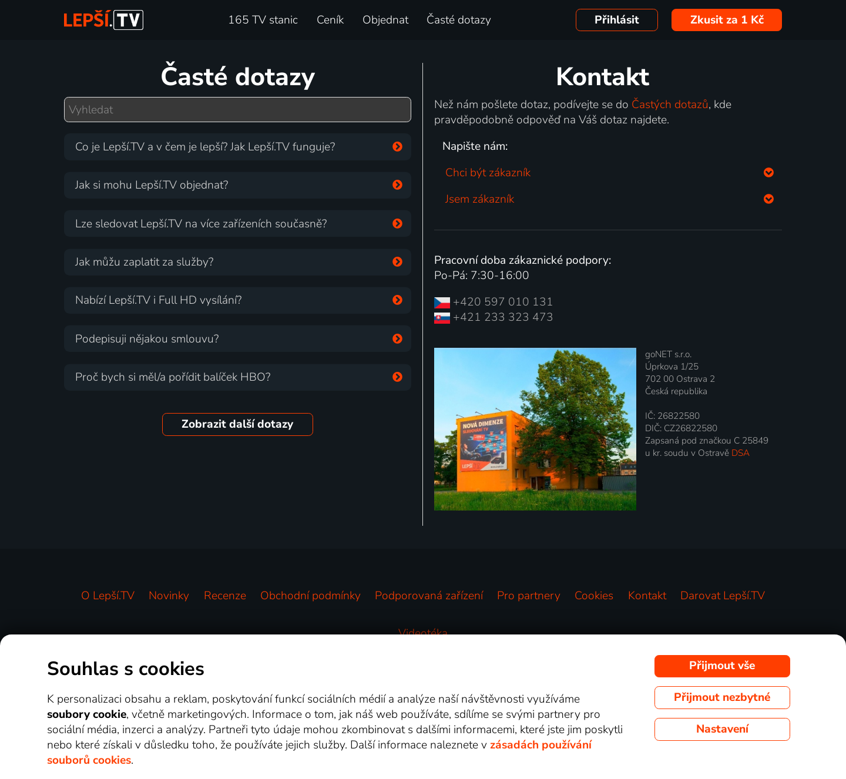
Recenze (225, 595)
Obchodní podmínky (310, 595)
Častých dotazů (670, 104)
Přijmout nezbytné (722, 697)
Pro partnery (528, 595)
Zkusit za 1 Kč (727, 20)
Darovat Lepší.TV (722, 595)
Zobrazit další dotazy (237, 424)
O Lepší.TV (108, 595)
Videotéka (423, 633)
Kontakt (647, 595)
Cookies (594, 595)
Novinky (169, 595)
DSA (740, 452)
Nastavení (722, 729)
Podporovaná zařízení (429, 595)
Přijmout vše (722, 665)
